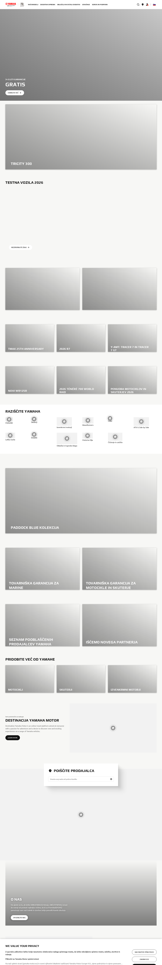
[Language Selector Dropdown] (154, 4)
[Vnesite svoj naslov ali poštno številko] (81, 779)
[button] (111, 779)
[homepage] (10, 4)
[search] (138, 4)
